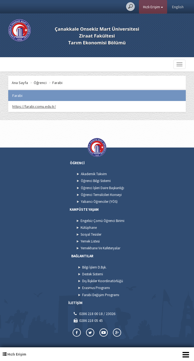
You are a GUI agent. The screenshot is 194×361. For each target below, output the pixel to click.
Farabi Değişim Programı (100, 295)
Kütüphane (89, 227)
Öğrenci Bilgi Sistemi (96, 180)
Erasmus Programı (96, 287)
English (178, 6)
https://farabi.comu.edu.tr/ (34, 106)
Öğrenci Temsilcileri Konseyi (101, 194)
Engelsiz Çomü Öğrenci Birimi (102, 220)
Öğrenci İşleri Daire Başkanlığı (102, 188)
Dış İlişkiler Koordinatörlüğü (102, 281)
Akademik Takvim (94, 174)
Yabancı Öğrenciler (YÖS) (99, 201)
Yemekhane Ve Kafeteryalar (100, 248)
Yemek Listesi (90, 241)
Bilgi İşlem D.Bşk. (94, 267)
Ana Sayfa (20, 82)
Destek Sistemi (92, 274)
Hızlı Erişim (153, 6)
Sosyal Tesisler (91, 234)
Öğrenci (40, 82)
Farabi (57, 82)
